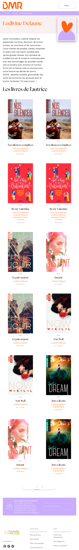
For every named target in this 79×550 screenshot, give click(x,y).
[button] (37, 487)
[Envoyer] (69, 506)
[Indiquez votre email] (55, 506)
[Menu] (67, 6)
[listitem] (5, 546)
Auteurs (15, 13)
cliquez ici (35, 512)
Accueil (7, 13)
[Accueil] (12, 5)
